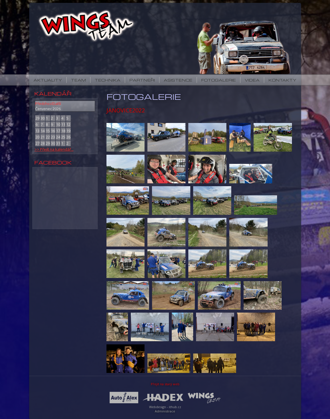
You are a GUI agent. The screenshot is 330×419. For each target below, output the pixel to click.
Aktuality (47, 80)
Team (78, 80)
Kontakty (282, 80)
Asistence (178, 80)
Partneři (142, 80)
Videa (252, 80)
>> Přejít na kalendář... (54, 149)
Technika (107, 80)
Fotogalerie (218, 80)
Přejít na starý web (165, 384)
